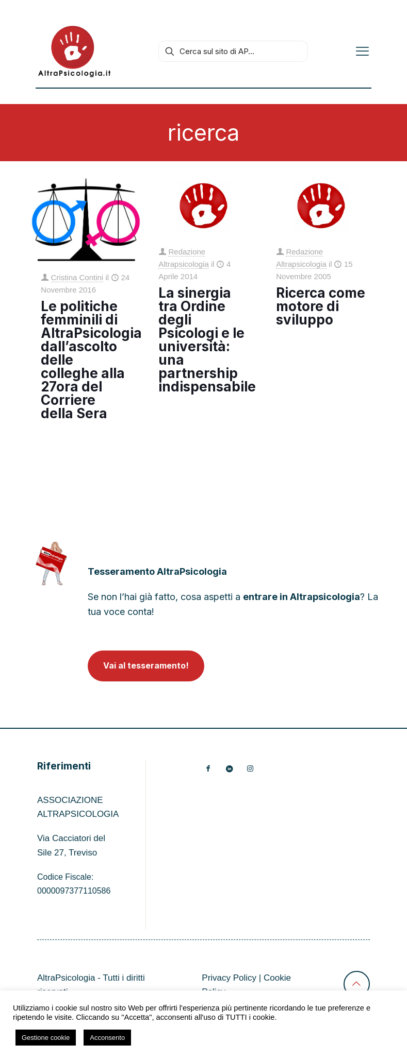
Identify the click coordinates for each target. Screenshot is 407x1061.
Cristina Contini (77, 277)
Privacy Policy (229, 978)
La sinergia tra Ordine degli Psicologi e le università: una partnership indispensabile (207, 340)
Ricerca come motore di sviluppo (320, 306)
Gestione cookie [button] (46, 1037)
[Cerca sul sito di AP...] (233, 51)
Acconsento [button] (107, 1037)
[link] (51, 563)
